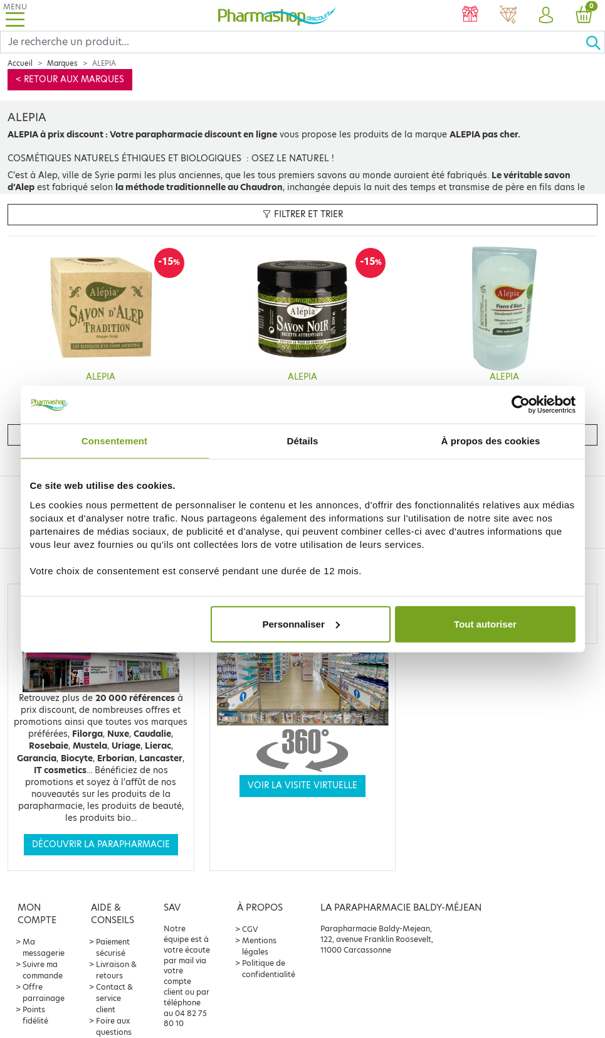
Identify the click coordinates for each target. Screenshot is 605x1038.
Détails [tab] (302, 441)
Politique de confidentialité (268, 969)
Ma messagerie (44, 947)
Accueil (20, 63)
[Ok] (595, 42)
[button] (545, 16)
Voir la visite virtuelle (302, 785)
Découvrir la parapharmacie (101, 844)
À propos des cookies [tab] (490, 441)
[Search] (293, 42)
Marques (62, 63)
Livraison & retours (116, 970)
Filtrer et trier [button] (303, 214)
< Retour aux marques (70, 79)
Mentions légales (259, 946)
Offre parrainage (44, 992)
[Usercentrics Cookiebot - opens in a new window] (521, 404)
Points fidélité (35, 1015)
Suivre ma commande (43, 970)
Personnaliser (301, 623)
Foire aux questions (114, 1026)
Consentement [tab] (114, 441)
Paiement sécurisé (113, 947)
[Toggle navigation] (15, 15)
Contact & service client (114, 998)
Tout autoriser (485, 623)
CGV (250, 929)
